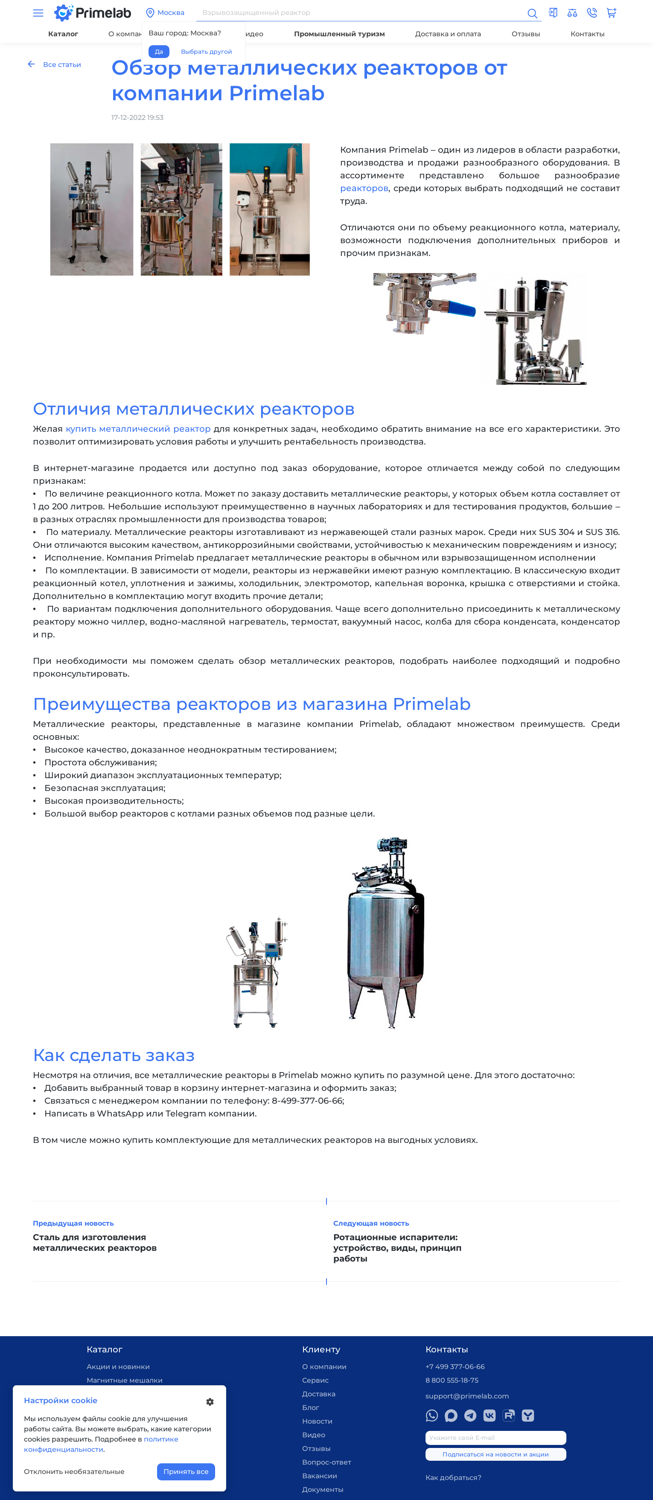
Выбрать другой (206, 51)
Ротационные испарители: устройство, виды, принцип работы (397, 1248)
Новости (317, 1421)
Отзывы (526, 34)
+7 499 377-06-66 (455, 1367)
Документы (323, 1489)
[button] (592, 12)
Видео (251, 34)
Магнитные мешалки (125, 1380)
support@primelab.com (467, 1396)
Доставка (318, 1394)
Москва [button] (164, 13)
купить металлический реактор (138, 429)
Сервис (315, 1380)
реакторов (364, 188)
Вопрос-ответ (326, 1462)
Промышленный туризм (339, 34)
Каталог (63, 34)
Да (159, 51)
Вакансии (319, 1476)
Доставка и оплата (448, 34)
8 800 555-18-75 (452, 1380)
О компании (130, 34)
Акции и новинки (118, 1367)
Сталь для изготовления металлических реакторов (95, 1242)
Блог (310, 1408)
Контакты (588, 34)
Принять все (186, 1472)
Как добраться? (453, 1478)
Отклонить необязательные (74, 1472)
